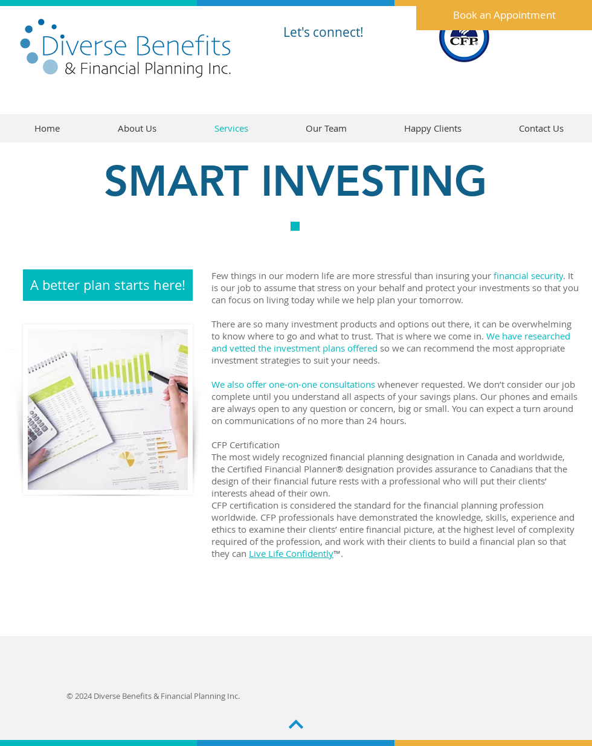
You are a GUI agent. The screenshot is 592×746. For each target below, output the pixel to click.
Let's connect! (323, 32)
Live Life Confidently (291, 553)
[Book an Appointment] (504, 15)
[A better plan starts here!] (108, 285)
